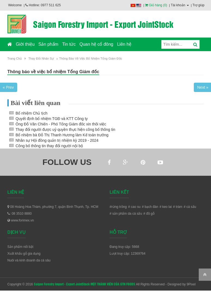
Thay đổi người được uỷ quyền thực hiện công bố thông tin (65, 129)
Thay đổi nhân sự (41, 58)
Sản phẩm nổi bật (20, 247)
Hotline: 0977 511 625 (43, 5)
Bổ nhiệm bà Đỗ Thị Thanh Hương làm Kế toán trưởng (62, 135)
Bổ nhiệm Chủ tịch (31, 113)
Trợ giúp (198, 5)
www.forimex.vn (20, 220)
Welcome (15, 5)
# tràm (177, 207)
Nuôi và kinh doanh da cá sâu (28, 260)
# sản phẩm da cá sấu (126, 213)
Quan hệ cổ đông (96, 44)
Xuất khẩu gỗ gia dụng (23, 253)
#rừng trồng (118, 207)
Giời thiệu (25, 44)
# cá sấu (190, 207)
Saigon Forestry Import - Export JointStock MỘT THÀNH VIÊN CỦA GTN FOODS (84, 283)
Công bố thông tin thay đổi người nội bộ (49, 146)
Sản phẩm (48, 44)
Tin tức (69, 44)
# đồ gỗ (149, 213)
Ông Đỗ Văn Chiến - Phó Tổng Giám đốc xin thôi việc (61, 124)
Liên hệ (124, 44)
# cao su (134, 207)
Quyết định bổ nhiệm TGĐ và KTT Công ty (52, 118)
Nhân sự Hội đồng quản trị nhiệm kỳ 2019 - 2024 (57, 140)
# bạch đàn (150, 207)
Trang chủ (14, 58)
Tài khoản (180, 5)
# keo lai (165, 207)
